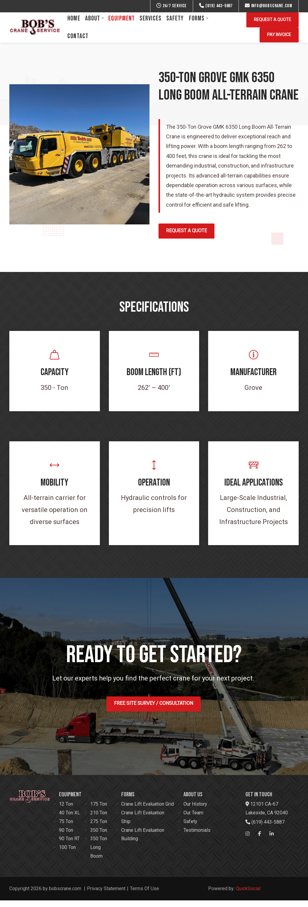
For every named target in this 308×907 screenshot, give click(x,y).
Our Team (193, 819)
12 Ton (66, 810)
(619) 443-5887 (216, 6)
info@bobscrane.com (268, 6)
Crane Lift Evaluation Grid (147, 810)
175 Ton (98, 810)
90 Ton (66, 836)
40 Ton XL (69, 819)
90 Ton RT (69, 845)
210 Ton (98, 819)
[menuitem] (73, 18)
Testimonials (197, 836)
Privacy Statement (106, 895)
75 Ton (66, 828)
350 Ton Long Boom (98, 853)
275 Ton (98, 828)
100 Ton (67, 854)
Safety (190, 828)
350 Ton (98, 836)
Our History (195, 810)
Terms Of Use (144, 895)
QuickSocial (248, 895)
